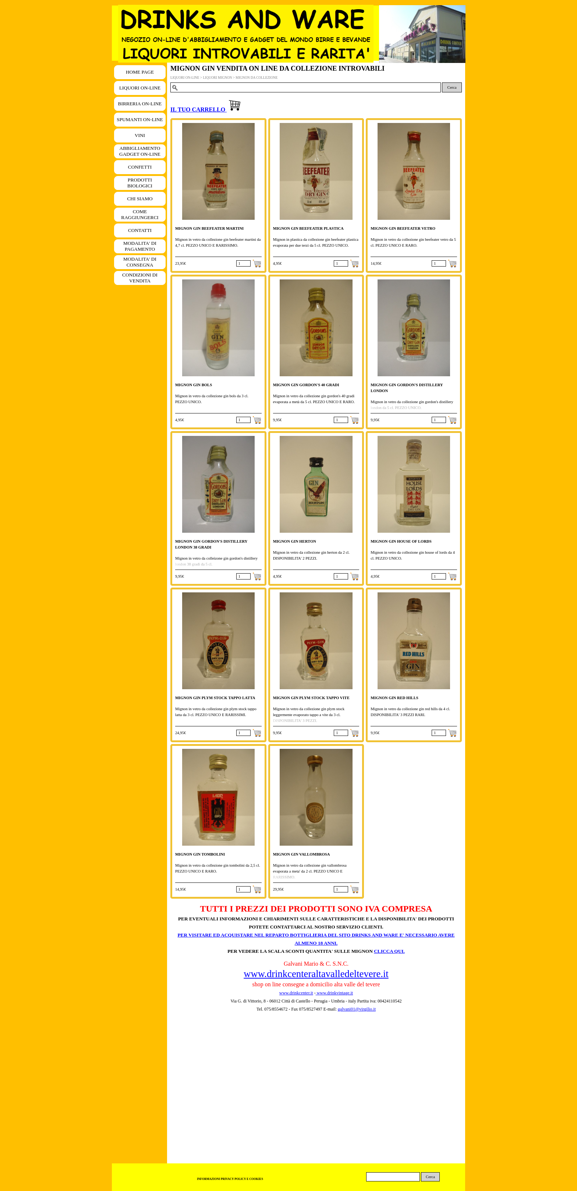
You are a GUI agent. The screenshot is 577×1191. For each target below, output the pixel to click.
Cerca (452, 87)
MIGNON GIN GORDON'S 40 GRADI (306, 385)
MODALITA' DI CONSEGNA (139, 262)
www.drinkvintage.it (334, 993)
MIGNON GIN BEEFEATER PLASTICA (308, 228)
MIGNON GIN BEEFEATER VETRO (403, 228)
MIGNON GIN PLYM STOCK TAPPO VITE (311, 698)
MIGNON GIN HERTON (294, 541)
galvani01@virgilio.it (357, 1009)
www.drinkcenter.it (296, 993)
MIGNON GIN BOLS (193, 385)
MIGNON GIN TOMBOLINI (200, 854)
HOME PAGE (140, 72)
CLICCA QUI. (389, 951)
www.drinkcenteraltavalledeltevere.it (316, 973)
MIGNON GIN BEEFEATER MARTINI (209, 228)
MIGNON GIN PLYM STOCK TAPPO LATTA (215, 698)
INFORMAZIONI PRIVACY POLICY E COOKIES (230, 1179)
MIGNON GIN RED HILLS (394, 698)
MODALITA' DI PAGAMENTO (139, 246)
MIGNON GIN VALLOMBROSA (301, 854)
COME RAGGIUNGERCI (139, 214)
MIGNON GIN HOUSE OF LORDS (401, 541)
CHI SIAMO (139, 198)
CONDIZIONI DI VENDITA (139, 277)
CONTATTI (140, 230)
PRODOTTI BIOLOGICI (139, 182)
